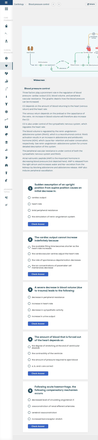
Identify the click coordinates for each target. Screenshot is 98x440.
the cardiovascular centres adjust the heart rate (53, 253)
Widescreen (39, 80)
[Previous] (53, 4)
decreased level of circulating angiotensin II (51, 399)
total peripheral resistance (43, 210)
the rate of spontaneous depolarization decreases (54, 260)
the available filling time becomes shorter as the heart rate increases (53, 247)
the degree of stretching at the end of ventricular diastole (54, 347)
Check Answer (38, 224)
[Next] (59, 4)
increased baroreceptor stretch (45, 419)
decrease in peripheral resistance (46, 297)
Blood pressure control (39, 4)
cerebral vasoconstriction (42, 412)
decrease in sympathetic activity (45, 310)
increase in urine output (41, 316)
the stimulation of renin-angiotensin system (51, 216)
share (91, 4)
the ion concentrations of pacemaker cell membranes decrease (50, 266)
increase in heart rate (40, 303)
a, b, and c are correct (40, 366)
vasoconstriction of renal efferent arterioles (51, 406)
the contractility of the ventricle (45, 353)
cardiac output (37, 197)
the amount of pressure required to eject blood (53, 359)
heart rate (35, 204)
